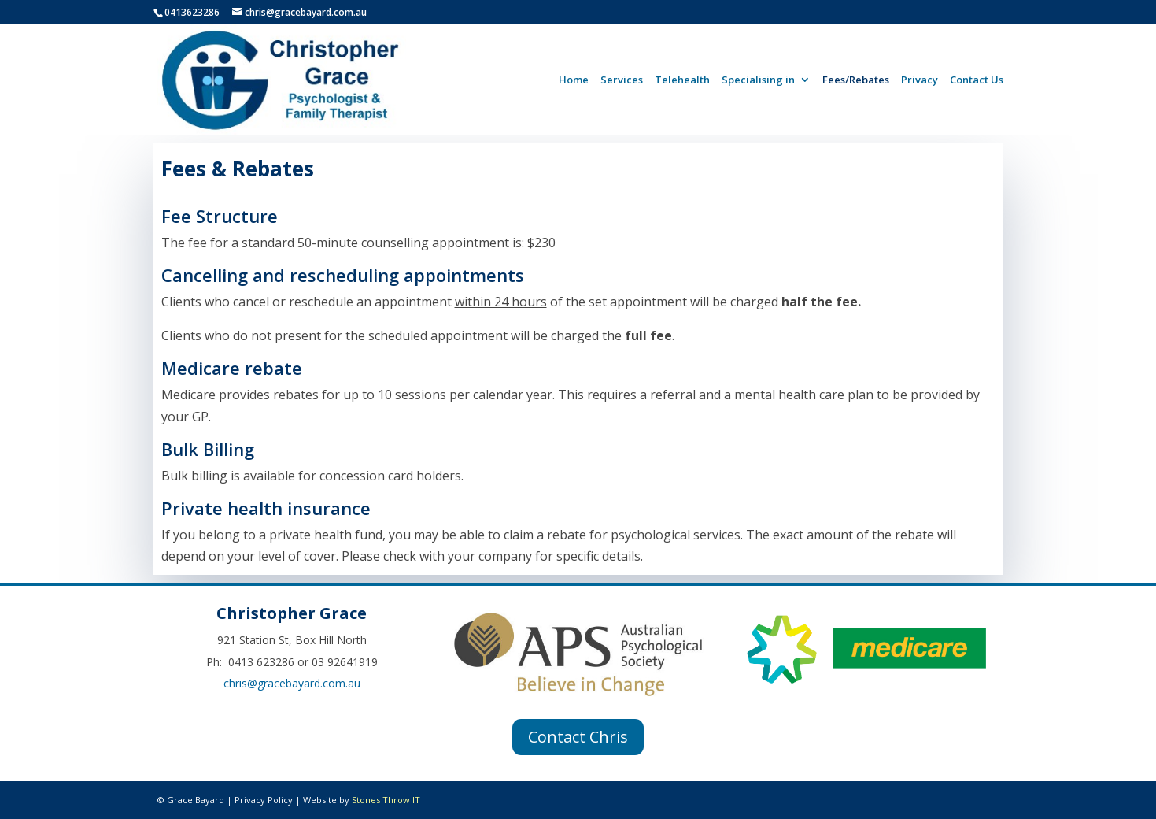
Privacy (919, 80)
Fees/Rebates (855, 80)
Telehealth (682, 80)
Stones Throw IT (386, 800)
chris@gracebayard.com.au (291, 683)
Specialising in (758, 80)
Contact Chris (578, 736)
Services (621, 80)
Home (574, 80)
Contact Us (976, 80)
